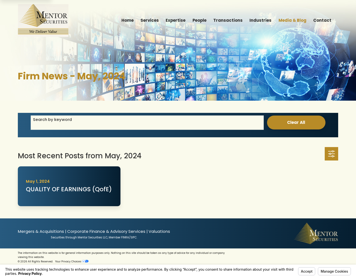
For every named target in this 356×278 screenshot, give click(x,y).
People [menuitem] (199, 20)
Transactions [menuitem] (228, 20)
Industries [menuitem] (260, 20)
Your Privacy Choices (71, 261)
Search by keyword (52, 119)
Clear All (296, 122)
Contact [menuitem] (322, 20)
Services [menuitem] (149, 20)
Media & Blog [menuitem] (292, 20)
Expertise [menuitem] (175, 20)
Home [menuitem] (127, 20)
